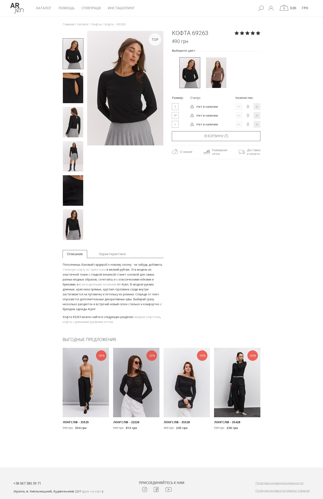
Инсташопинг (121, 8)
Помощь (67, 8)
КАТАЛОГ (43, 8)
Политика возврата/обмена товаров (282, 490)
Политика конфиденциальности (279, 483)
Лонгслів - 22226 (126, 422)
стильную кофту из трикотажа (84, 269)
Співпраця (91, 8)
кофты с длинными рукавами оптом (88, 322)
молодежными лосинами (99, 284)
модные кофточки (147, 317)
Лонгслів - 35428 (227, 422)
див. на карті (93, 491)
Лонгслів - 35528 (177, 422)
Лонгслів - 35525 (76, 422)
